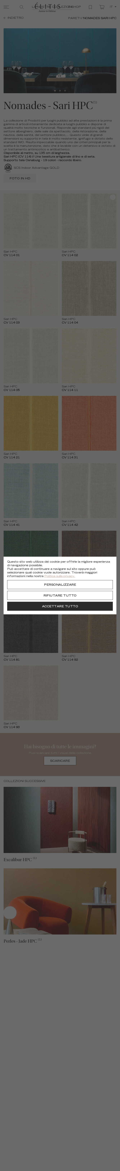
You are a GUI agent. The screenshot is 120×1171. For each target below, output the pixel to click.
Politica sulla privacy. (59, 576)
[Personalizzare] (60, 584)
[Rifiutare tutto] (60, 595)
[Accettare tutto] (60, 606)
